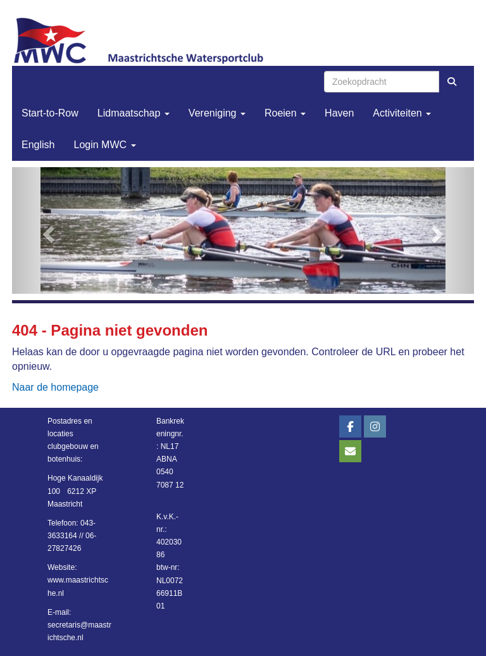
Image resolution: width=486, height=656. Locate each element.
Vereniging (217, 113)
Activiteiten (402, 113)
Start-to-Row (50, 113)
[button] (47, 230)
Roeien (285, 113)
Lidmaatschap (133, 113)
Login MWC (104, 144)
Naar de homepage (55, 387)
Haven (339, 113)
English (38, 144)
